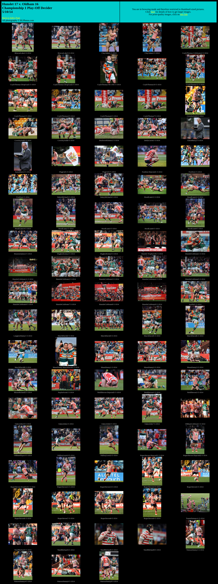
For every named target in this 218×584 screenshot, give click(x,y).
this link (184, 14)
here (153, 12)
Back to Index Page (11, 18)
